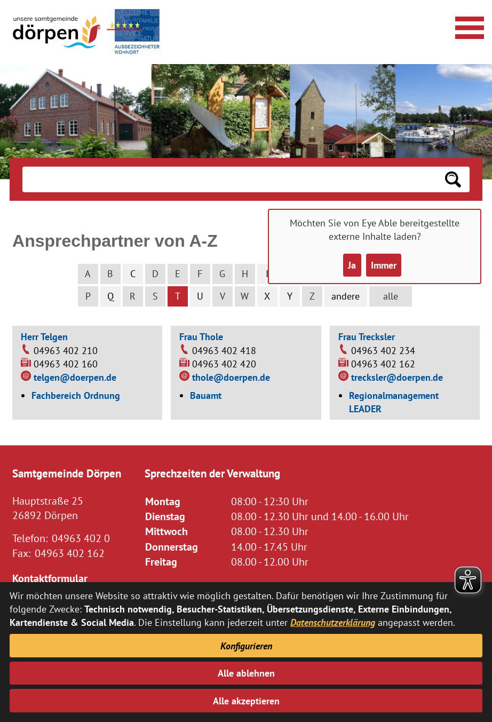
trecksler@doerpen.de (397, 377)
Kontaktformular (50, 578)
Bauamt (205, 395)
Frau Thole (201, 337)
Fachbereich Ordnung (75, 395)
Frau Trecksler (366, 337)
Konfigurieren (246, 646)
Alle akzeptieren (246, 701)
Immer (383, 265)
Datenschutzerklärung (332, 622)
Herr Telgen (44, 337)
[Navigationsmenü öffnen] (468, 26)
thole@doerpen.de (231, 377)
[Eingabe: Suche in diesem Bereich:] (229, 179)
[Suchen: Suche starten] (453, 179)
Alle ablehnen (246, 673)
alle (390, 296)
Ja (352, 265)
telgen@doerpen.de (75, 377)
